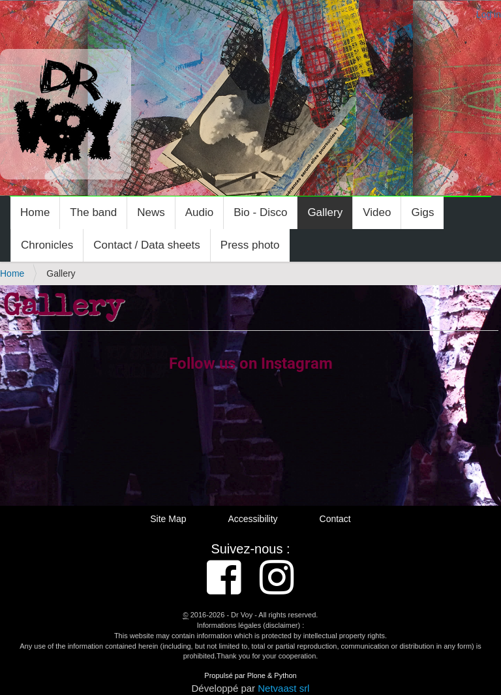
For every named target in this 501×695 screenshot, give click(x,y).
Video (377, 212)
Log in (488, 14)
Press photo (250, 245)
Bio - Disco (260, 212)
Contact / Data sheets (146, 245)
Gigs (422, 212)
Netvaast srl (283, 688)
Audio (199, 212)
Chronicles (47, 245)
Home (35, 212)
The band (93, 212)
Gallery (324, 212)
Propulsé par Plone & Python (250, 675)
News (151, 212)
